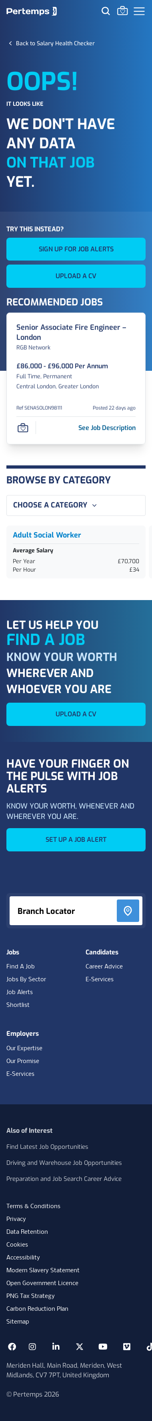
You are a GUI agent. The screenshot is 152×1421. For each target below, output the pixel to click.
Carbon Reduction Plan (37, 1309)
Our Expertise (24, 1048)
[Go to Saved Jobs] (122, 10)
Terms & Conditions (33, 1206)
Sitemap (17, 1322)
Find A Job (20, 967)
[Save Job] (22, 427)
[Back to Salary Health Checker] (55, 43)
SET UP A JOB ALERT (76, 839)
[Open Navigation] (139, 11)
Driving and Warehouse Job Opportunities (64, 1163)
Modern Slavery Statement (43, 1270)
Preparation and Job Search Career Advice (64, 1179)
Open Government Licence (42, 1283)
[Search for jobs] (105, 10)
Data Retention (27, 1232)
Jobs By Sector (26, 979)
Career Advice (104, 967)
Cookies (17, 1245)
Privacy (16, 1219)
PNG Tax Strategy (30, 1296)
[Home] (31, 11)
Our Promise (22, 1061)
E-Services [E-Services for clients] (20, 1074)
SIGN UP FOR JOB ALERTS (76, 249)
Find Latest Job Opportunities (47, 1147)
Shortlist (18, 1005)
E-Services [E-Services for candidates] (100, 979)
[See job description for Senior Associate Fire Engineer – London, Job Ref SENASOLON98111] (107, 427)
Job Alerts (19, 992)
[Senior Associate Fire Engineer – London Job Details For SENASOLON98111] (76, 333)
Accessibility (23, 1258)
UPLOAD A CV (76, 276)
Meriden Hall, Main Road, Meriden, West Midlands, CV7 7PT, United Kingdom (64, 1370)
